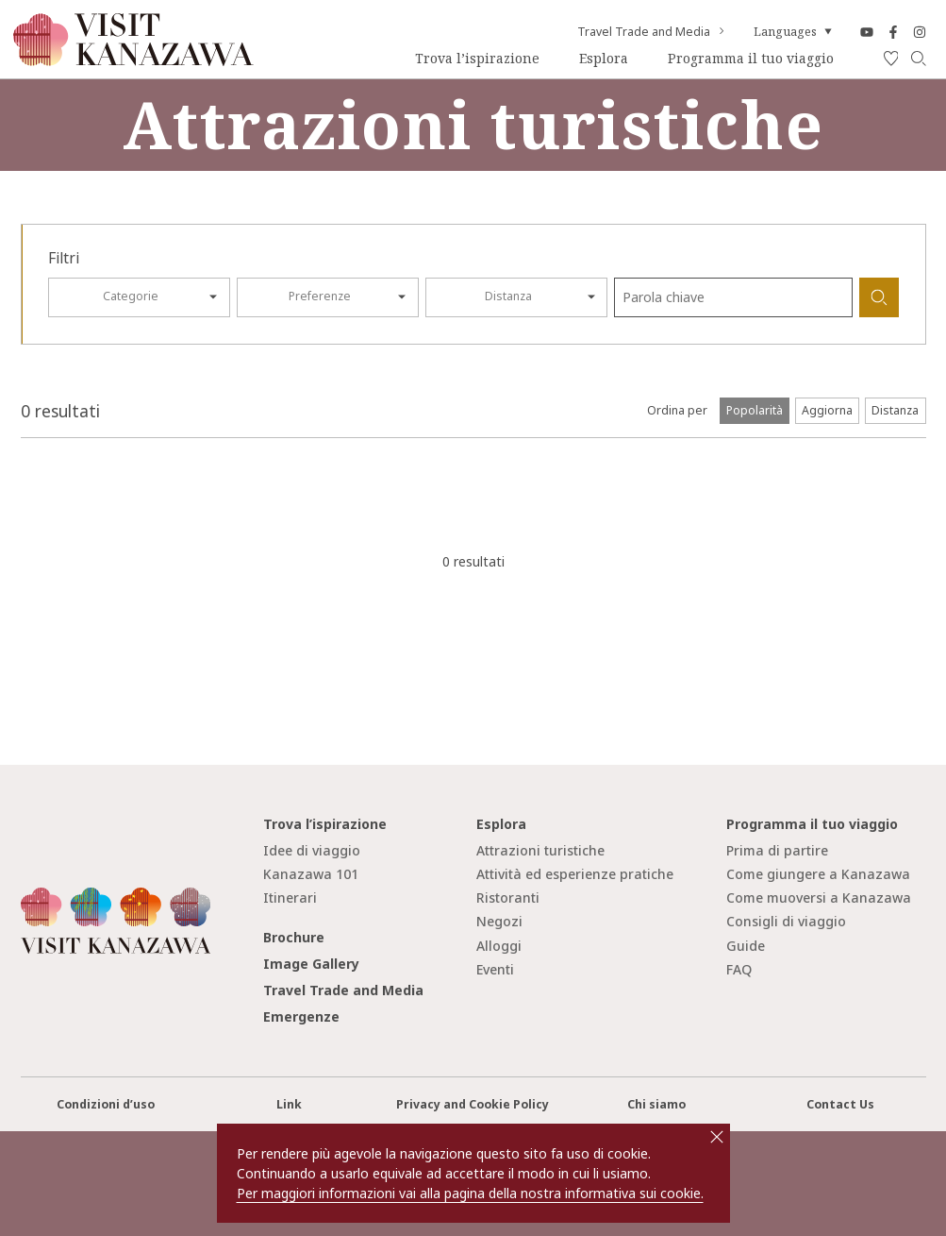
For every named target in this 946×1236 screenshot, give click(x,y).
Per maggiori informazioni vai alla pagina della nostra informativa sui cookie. (470, 1193)
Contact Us (840, 1104)
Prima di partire (777, 850)
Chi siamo (656, 1104)
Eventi (495, 969)
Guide (745, 946)
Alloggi (499, 946)
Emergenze (301, 1016)
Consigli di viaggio (786, 921)
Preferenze (320, 296)
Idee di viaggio (311, 850)
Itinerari (290, 897)
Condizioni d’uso (106, 1104)
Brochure (293, 937)
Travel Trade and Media (652, 32)
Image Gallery (311, 964)
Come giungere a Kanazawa (818, 874)
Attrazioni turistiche (540, 850)
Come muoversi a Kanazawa (818, 897)
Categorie (130, 296)
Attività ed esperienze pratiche (574, 874)
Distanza (508, 296)
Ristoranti (507, 897)
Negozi (499, 921)
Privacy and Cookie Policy (472, 1104)
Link (289, 1104)
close (716, 1136)
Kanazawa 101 (310, 874)
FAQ (739, 969)
